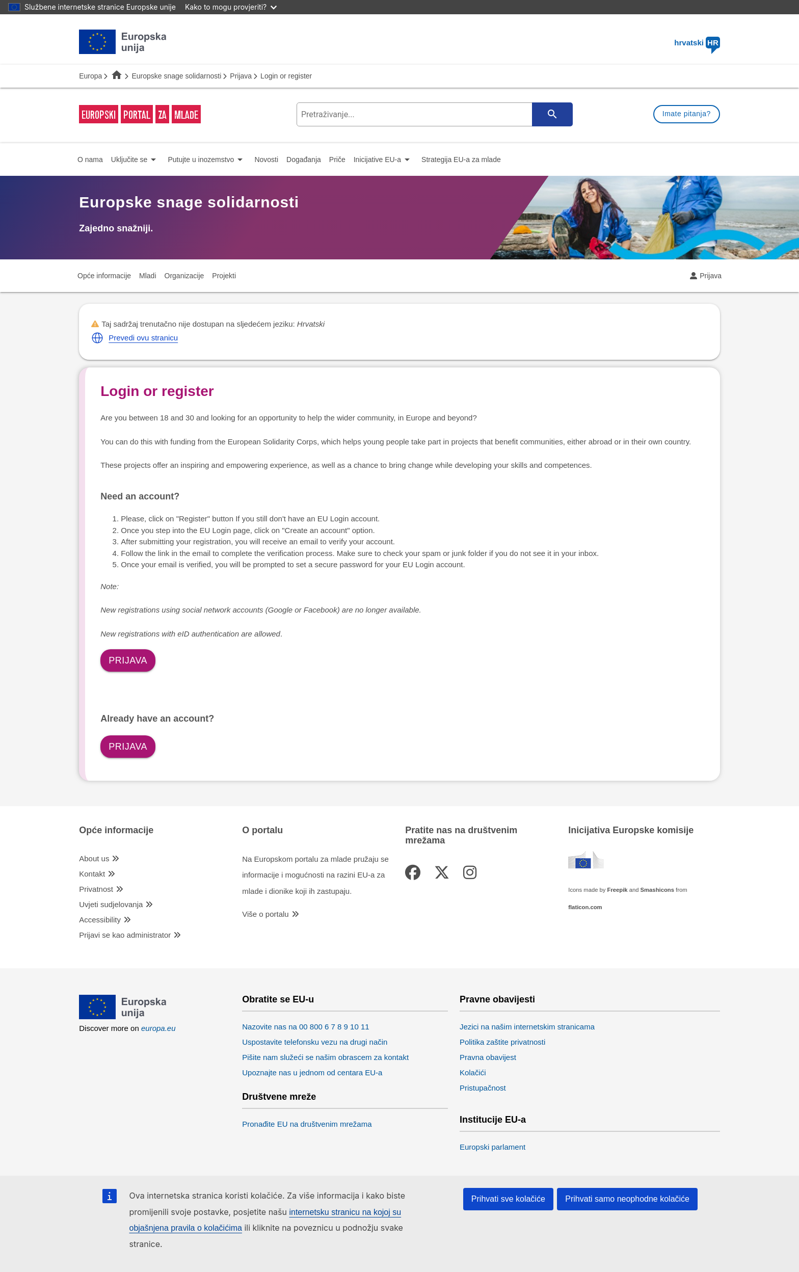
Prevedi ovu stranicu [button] (143, 337)
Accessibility (100, 919)
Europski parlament (492, 1147)
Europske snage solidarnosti (176, 76)
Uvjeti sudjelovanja (111, 904)
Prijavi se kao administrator (125, 935)
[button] (97, 338)
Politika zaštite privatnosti (502, 1042)
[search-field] (434, 114)
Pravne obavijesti (497, 999)
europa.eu (158, 1028)
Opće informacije (116, 830)
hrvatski (697, 42)
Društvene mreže (279, 1097)
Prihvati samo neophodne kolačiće (627, 1199)
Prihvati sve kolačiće (508, 1199)
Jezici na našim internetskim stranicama (527, 1026)
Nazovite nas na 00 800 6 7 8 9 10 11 (305, 1026)
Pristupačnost (483, 1087)
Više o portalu (265, 914)
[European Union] (123, 1016)
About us (94, 858)
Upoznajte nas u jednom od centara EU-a (312, 1072)
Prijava (241, 76)
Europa (90, 76)
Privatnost (96, 889)
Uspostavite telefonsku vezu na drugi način (314, 1042)
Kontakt (92, 873)
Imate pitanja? (686, 114)
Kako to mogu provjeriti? (231, 7)
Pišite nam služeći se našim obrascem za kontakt (325, 1057)
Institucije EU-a (493, 1120)
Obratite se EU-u (278, 999)
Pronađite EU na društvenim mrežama (306, 1124)
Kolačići (473, 1072)
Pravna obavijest (488, 1057)
